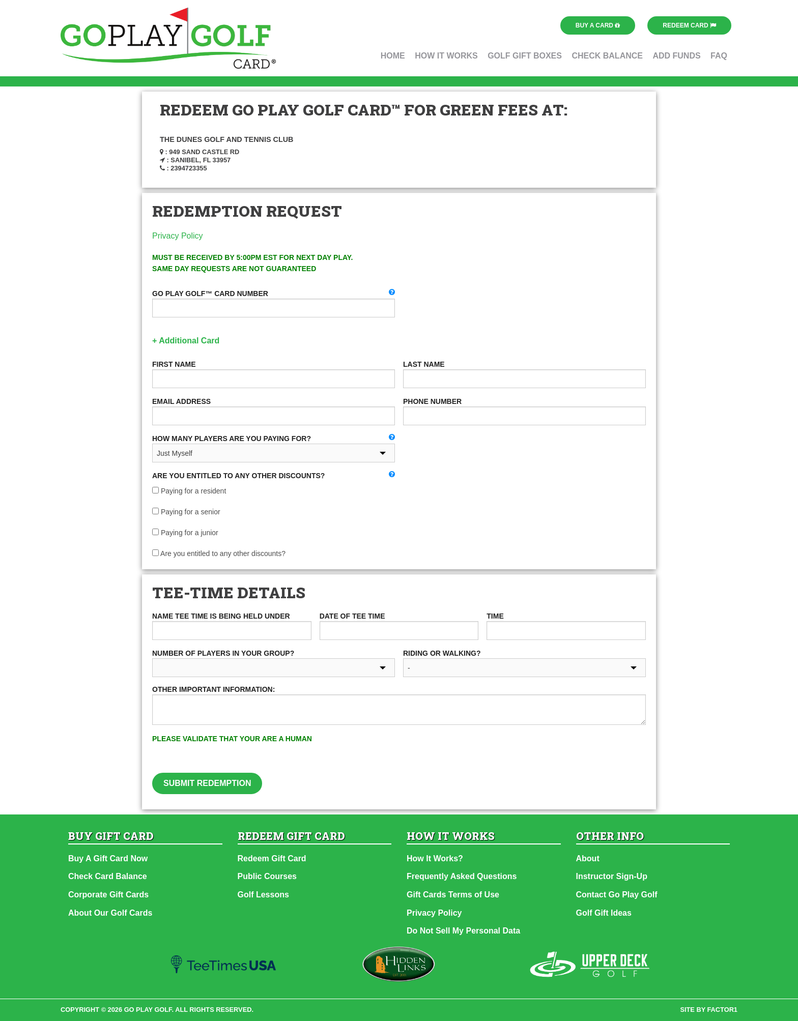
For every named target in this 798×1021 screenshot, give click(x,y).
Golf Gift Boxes (525, 55)
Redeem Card (689, 25)
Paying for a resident (189, 491)
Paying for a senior (186, 512)
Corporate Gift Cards (108, 894)
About (588, 858)
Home (393, 55)
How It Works (446, 55)
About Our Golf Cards (110, 913)
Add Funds (676, 55)
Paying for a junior (185, 533)
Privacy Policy (177, 235)
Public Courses (267, 876)
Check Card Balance (107, 876)
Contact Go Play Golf (617, 894)
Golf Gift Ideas (604, 913)
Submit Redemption (207, 783)
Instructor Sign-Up (611, 876)
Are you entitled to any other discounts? (219, 553)
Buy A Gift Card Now (108, 858)
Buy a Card (598, 25)
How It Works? (435, 858)
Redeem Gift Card (272, 858)
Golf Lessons (263, 894)
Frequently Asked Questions (462, 876)
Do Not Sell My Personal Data (463, 930)
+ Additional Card (185, 340)
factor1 (722, 1009)
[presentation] (503, 753)
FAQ (718, 55)
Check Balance (607, 55)
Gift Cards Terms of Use (453, 894)
